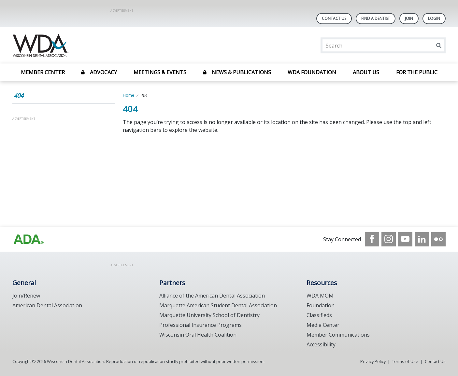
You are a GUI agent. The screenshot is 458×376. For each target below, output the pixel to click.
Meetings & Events (160, 72)
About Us (366, 72)
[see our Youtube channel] (405, 239)
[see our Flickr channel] (438, 239)
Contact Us (334, 18)
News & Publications (241, 72)
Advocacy (103, 72)
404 (18, 95)
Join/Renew (26, 295)
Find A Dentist (375, 18)
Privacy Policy (373, 361)
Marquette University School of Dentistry (209, 315)
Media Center (323, 324)
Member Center (43, 72)
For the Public (416, 72)
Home (128, 95)
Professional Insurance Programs (200, 324)
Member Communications (338, 334)
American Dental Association (47, 305)
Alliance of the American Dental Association (212, 295)
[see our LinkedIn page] (422, 239)
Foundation (321, 305)
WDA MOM (320, 295)
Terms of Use (405, 361)
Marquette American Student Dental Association (218, 305)
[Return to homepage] (96, 45)
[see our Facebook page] (372, 239)
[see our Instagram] (388, 239)
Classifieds (319, 315)
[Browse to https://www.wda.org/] (28, 239)
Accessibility (321, 344)
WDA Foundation (312, 72)
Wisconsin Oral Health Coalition (197, 334)
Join (409, 18)
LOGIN (434, 18)
